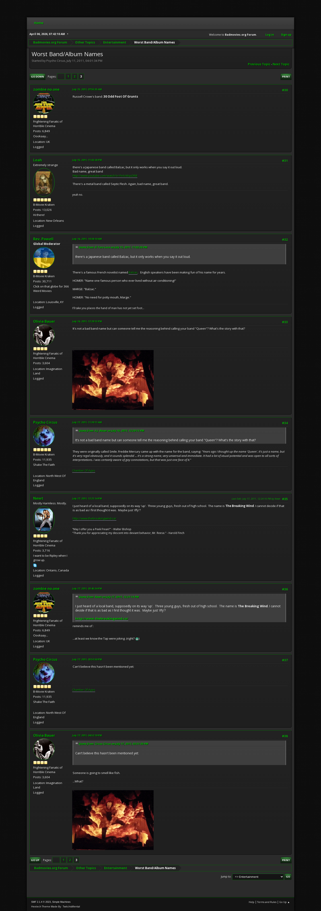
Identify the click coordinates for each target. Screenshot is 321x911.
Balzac (133, 272)
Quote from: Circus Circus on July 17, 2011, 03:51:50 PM (113, 744)
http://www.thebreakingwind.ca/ (94, 518)
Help (251, 902)
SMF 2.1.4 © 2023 (41, 902)
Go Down (37, 76)
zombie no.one (46, 89)
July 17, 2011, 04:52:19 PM (87, 735)
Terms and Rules (266, 902)
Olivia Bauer (44, 321)
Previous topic (259, 64)
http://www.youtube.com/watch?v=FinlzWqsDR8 (105, 176)
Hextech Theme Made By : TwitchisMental (55, 906)
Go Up (35, 860)
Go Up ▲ (284, 902)
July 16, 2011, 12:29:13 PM (87, 321)
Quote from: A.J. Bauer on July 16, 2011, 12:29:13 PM (111, 431)
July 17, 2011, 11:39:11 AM (87, 422)
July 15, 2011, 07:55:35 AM (87, 89)
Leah (37, 160)
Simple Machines (61, 902)
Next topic (281, 64)
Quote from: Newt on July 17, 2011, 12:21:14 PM (109, 597)
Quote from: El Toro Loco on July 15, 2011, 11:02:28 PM (113, 247)
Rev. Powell (43, 238)
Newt (38, 498)
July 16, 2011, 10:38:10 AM (87, 238)
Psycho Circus (45, 422)
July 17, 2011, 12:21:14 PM (87, 498)
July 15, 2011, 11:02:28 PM (87, 160)
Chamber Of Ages (83, 470)
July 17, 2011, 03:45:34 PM (87, 588)
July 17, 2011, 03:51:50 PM (87, 659)
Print (286, 76)
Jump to (226, 876)
